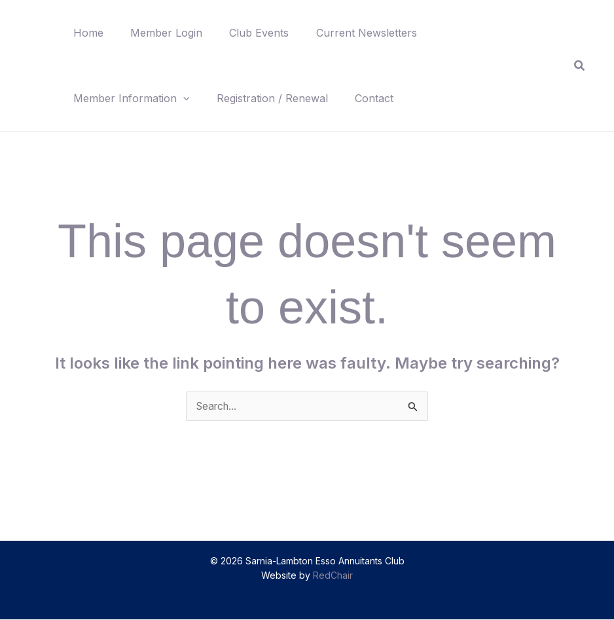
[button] (185, 98)
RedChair (333, 575)
